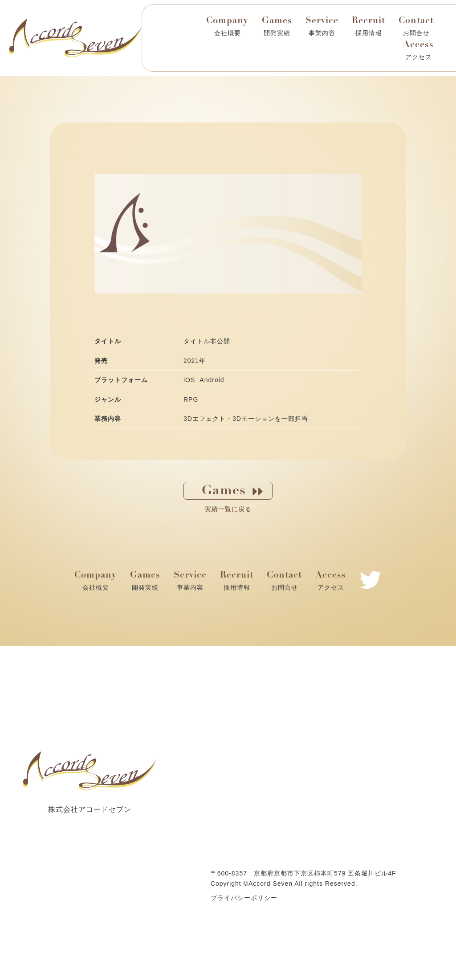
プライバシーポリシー (244, 897)
